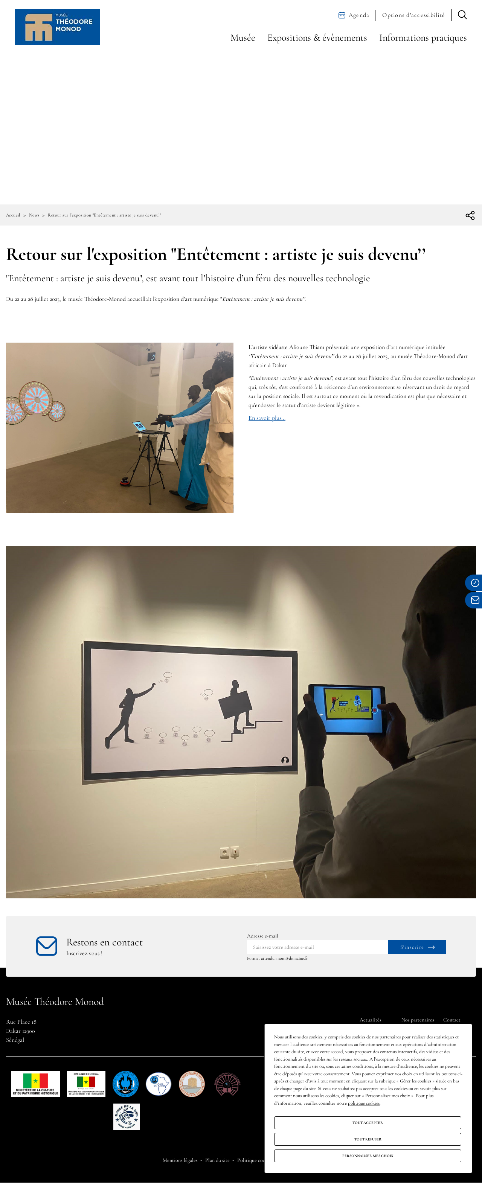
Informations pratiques (423, 37)
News (34, 215)
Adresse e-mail (262, 936)
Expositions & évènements (317, 37)
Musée (242, 37)
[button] (462, 15)
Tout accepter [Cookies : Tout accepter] (367, 1122)
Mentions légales (180, 1160)
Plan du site (217, 1160)
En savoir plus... (267, 418)
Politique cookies (255, 1160)
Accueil (13, 215)
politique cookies (364, 1103)
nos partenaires (386, 1037)
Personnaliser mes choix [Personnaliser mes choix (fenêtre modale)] (367, 1156)
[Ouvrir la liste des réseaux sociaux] (470, 216)
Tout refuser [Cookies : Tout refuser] (367, 1139)
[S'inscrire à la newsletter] (417, 947)
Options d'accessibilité (413, 15)
